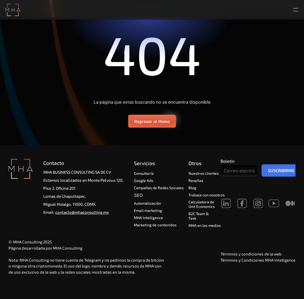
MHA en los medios (204, 225)
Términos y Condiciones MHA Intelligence (258, 260)
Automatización (148, 203)
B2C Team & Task (199, 215)
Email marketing (148, 210)
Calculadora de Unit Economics (201, 204)
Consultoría (144, 173)
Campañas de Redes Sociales (159, 187)
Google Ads (143, 180)
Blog (192, 187)
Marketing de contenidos (155, 225)
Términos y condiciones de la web (251, 253)
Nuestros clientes (203, 173)
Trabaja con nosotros (206, 195)
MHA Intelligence (148, 217)
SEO (139, 195)
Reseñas (195, 180)
